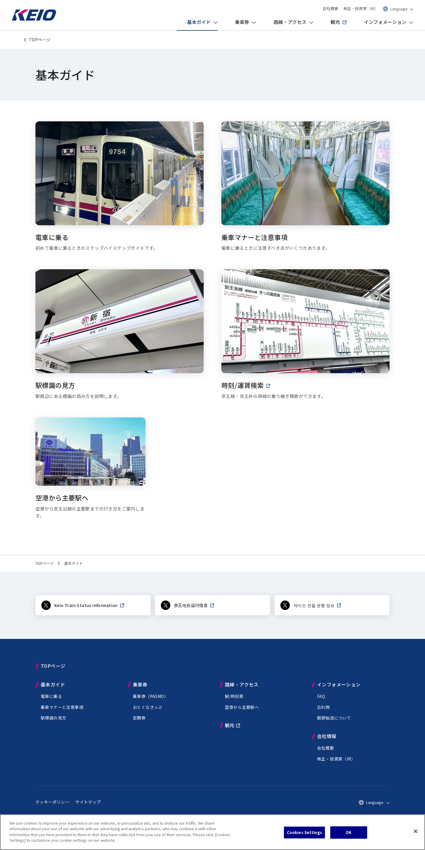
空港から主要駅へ (242, 707)
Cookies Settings (304, 832)
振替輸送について (334, 718)
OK (349, 832)
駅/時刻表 (234, 696)
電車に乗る (51, 696)
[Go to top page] (34, 19)
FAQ (321, 696)
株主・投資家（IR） (360, 8)
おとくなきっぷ (147, 707)
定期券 (139, 718)
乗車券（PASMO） (150, 696)
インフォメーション (380, 22)
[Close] (415, 831)
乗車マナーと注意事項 (62, 707)
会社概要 (331, 8)
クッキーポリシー (52, 802)
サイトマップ (88, 802)
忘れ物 (323, 707)
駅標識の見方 (53, 718)
